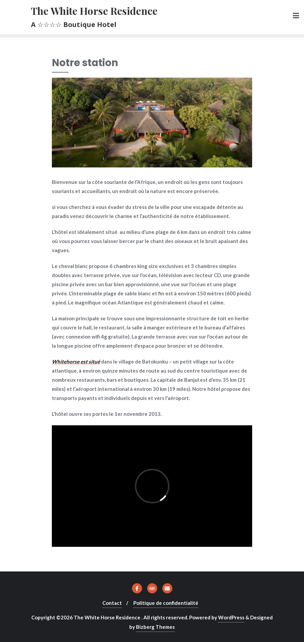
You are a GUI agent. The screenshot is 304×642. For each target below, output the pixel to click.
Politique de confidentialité (165, 603)
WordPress (231, 617)
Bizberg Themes (155, 627)
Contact (112, 603)
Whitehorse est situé (76, 361)
